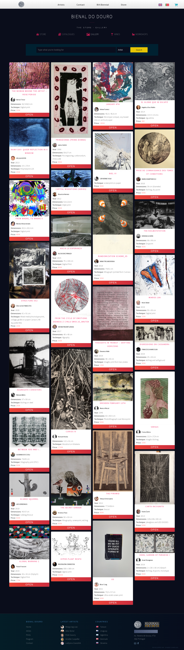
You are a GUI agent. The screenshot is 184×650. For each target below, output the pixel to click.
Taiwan (103, 627)
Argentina (104, 635)
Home (28, 627)
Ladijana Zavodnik (73, 643)
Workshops (140, 34)
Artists (28, 631)
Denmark (104, 639)
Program (29, 639)
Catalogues (66, 34)
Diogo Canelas (171, 647)
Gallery (93, 34)
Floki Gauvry (70, 635)
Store (41, 34)
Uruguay (103, 631)
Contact (29, 643)
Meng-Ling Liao (71, 627)
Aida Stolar (69, 631)
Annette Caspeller (72, 639)
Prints (28, 635)
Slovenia (103, 643)
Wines (115, 34)
